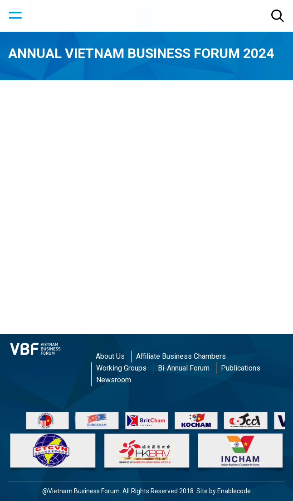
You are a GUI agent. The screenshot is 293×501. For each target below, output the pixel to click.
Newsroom (113, 380)
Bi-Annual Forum (184, 368)
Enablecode (234, 491)
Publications (240, 368)
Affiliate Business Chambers (181, 356)
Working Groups (121, 368)
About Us (110, 356)
